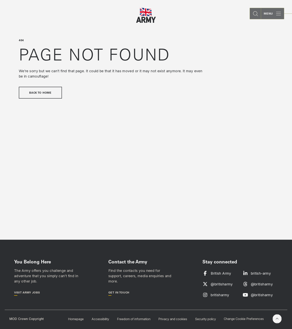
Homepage (76, 319)
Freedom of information (134, 319)
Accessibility (100, 319)
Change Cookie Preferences (244, 319)
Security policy (205, 319)
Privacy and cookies (172, 319)
